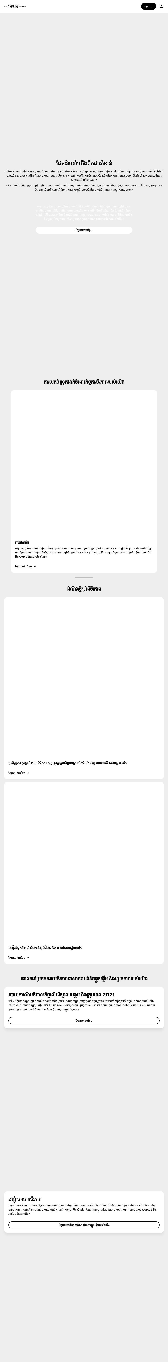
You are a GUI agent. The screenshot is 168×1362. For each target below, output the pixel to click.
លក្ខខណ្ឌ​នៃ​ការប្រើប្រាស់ (22, 1300)
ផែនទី (88, 1269)
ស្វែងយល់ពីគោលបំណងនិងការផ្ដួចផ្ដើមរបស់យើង (84, 1075)
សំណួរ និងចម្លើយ (94, 1263)
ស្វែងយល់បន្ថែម (84, 230)
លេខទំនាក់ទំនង (93, 1276)
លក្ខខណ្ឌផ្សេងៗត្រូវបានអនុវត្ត (24, 1314)
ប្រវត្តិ (13, 1276)
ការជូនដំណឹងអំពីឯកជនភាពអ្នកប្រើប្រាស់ (29, 1307)
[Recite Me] (154, 1339)
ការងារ (14, 1283)
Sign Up (148, 6)
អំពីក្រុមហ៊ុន (16, 1263)
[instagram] (14, 1339)
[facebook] (22, 1339)
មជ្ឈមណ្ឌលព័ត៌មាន (20, 1269)
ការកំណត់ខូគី (17, 1320)
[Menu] (162, 6)
